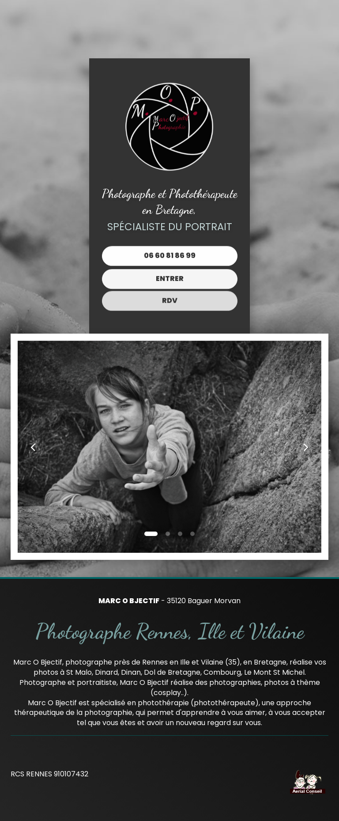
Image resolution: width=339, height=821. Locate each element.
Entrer (170, 276)
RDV (169, 294)
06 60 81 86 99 (170, 254)
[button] (33, 447)
